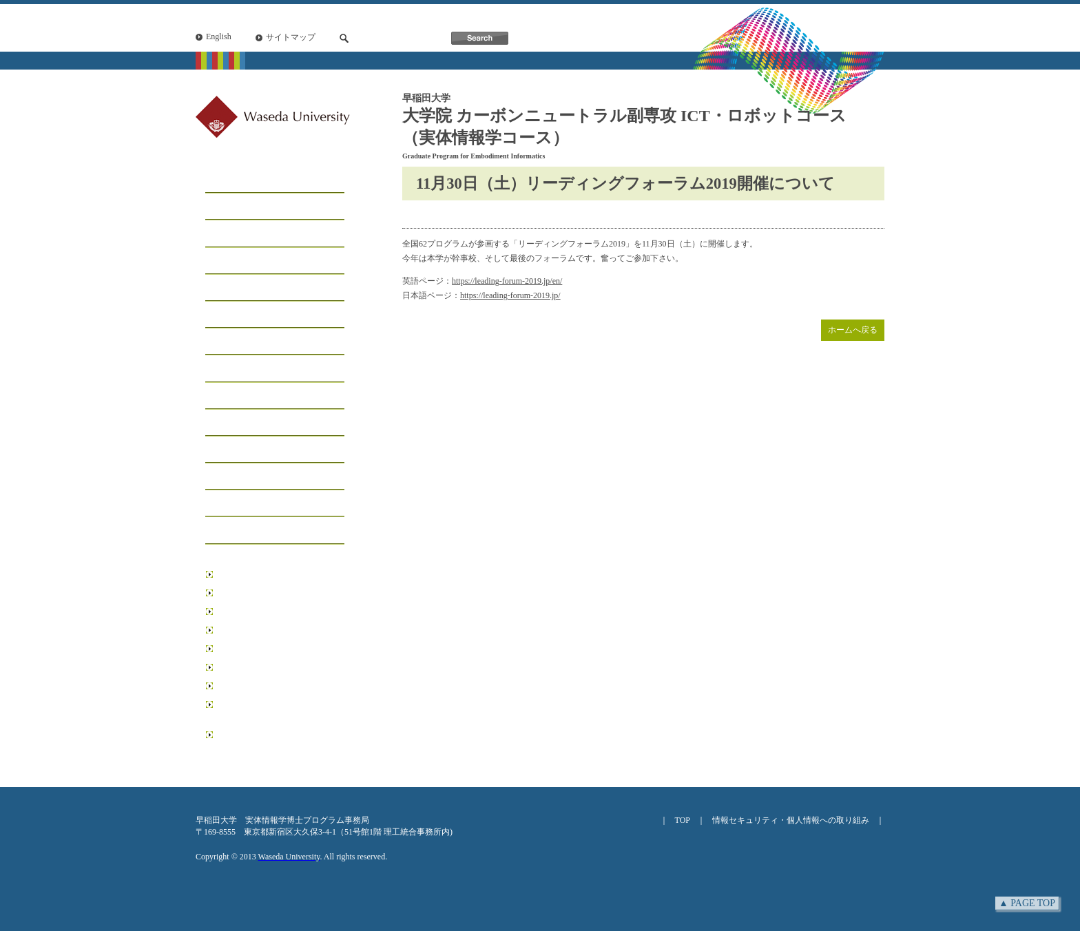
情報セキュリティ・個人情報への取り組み (790, 820)
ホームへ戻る (853, 330)
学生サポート (239, 342)
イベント (228, 396)
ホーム (222, 180)
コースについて (244, 234)
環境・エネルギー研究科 (261, 648)
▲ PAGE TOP (1027, 903)
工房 (217, 261)
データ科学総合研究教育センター (278, 686)
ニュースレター (244, 504)
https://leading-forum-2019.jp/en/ (507, 281)
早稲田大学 (237, 574)
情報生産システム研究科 (261, 667)
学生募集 (228, 315)
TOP (682, 820)
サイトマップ (290, 37)
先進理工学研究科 (249, 630)
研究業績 (228, 450)
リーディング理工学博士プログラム (278, 710)
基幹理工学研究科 (249, 593)
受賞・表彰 (233, 423)
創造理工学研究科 (249, 611)
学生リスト (233, 288)
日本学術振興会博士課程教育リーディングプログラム (278, 740)
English (218, 36)
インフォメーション (255, 369)
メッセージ (233, 207)
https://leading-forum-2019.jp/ (510, 295)
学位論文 (228, 477)
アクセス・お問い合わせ (266, 530)
